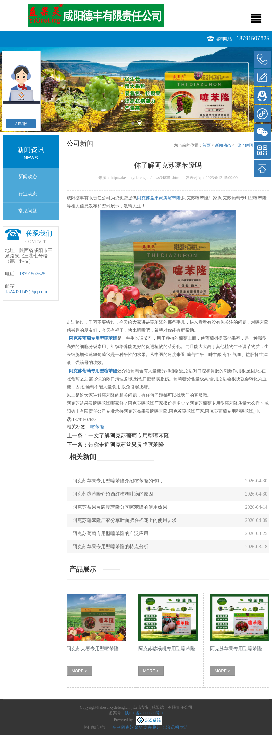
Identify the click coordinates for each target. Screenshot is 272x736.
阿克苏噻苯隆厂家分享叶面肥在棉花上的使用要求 (125, 520)
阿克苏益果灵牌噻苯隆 (159, 197)
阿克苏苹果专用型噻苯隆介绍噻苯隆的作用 (118, 480)
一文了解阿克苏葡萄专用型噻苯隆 (128, 435)
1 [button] (132, 123)
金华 (138, 727)
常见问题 (27, 210)
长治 (166, 727)
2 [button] (139, 123)
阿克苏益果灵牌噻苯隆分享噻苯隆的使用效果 (120, 507)
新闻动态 (27, 176)
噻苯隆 (97, 426)
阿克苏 (127, 727)
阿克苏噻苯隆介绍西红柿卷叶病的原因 (113, 494)
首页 (206, 145)
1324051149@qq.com (26, 291)
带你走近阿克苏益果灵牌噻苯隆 (126, 445)
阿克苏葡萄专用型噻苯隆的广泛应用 (110, 533)
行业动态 (27, 193)
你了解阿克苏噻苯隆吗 (253, 145)
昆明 (175, 727)
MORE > (79, 671)
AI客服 (21, 123)
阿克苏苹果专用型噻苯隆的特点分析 (110, 546)
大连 (184, 727)
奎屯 (116, 727)
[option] (136, 89)
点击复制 (141, 707)
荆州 (157, 727)
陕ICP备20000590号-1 (144, 713)
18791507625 (252, 38)
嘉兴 (148, 727)
